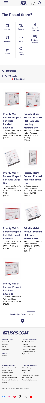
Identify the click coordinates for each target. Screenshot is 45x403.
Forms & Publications (28, 349)
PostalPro (5, 382)
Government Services (28, 351)
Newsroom (25, 344)
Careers (4, 355)
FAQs (4, 346)
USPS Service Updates (29, 346)
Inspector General (7, 372)
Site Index (5, 344)
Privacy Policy (26, 368)
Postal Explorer (7, 375)
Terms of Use (26, 370)
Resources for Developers (10, 380)
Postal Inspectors (7, 370)
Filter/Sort (19, 79)
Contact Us (5, 342)
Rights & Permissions (28, 354)
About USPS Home (28, 342)
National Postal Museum (10, 377)
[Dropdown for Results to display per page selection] (31, 314)
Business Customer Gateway (11, 368)
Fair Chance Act (27, 377)
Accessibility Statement (29, 380)
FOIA (23, 372)
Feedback (5, 349)
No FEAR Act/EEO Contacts (30, 375)
